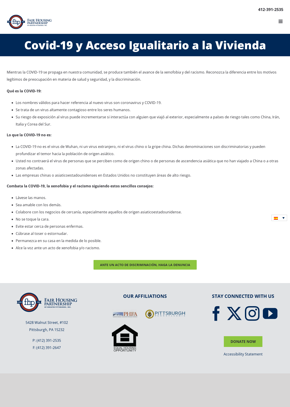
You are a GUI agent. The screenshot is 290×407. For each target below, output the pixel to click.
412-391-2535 (270, 9)
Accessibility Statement (243, 354)
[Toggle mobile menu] (281, 21)
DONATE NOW (243, 341)
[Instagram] (252, 313)
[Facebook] (216, 313)
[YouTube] (270, 313)
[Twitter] (234, 313)
